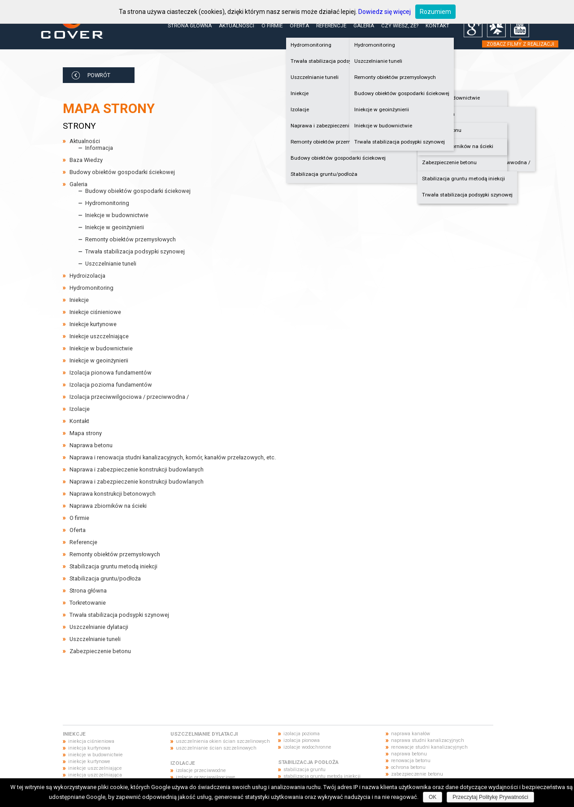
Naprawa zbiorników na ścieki (457, 146)
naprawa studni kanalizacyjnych (427, 740)
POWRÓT (98, 75)
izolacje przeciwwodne (201, 770)
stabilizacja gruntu (304, 769)
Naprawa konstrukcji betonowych (113, 493)
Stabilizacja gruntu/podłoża (324, 174)
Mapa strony (86, 433)
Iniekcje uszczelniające (99, 336)
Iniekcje (79, 300)
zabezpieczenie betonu (417, 774)
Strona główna (190, 25)
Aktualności (236, 25)
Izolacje (80, 409)
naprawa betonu (409, 754)
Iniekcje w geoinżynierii (381, 109)
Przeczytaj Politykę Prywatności (490, 797)
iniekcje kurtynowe (89, 761)
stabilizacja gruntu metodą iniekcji (322, 776)
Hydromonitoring (374, 45)
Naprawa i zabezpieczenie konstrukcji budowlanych (137, 469)
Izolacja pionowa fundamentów (111, 372)
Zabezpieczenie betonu (449, 162)
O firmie (272, 25)
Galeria (363, 25)
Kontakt (437, 25)
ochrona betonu (408, 767)
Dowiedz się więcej (384, 11)
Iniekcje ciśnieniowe (95, 312)
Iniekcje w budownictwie (451, 98)
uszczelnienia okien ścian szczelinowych (223, 741)
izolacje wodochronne (307, 747)
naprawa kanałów (410, 734)
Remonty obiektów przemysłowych (395, 77)
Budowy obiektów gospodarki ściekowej (338, 158)
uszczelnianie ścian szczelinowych (216, 748)
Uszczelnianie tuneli (378, 61)
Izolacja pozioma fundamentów (111, 384)
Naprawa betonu (441, 130)
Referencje (331, 25)
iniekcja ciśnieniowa (91, 741)
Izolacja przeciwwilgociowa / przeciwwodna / (129, 396)
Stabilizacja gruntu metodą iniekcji (463, 178)
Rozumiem (435, 11)
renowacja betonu (410, 760)
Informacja (99, 147)
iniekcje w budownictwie (95, 755)
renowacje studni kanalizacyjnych (429, 747)
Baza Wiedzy (86, 160)
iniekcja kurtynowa (89, 748)
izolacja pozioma (301, 734)
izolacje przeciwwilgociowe (205, 777)
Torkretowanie (88, 602)
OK (432, 797)
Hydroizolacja (438, 114)
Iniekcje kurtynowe (93, 324)
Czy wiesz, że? (399, 25)
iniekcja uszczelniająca (95, 775)
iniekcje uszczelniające (95, 768)
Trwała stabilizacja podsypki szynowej (467, 195)
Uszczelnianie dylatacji (99, 627)
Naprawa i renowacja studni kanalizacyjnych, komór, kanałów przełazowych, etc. (173, 457)
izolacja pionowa (301, 740)
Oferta (299, 25)
